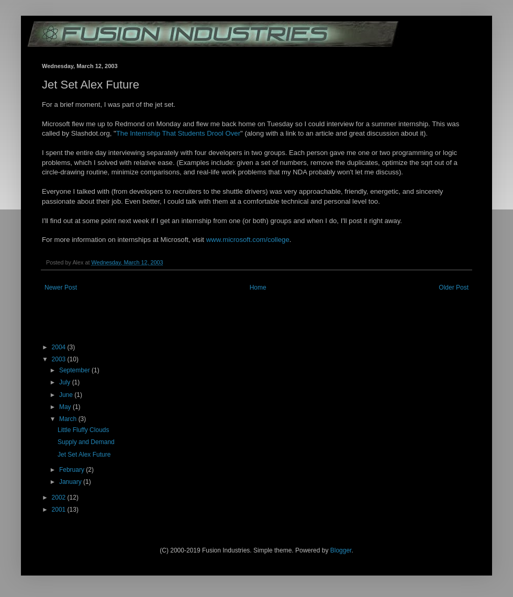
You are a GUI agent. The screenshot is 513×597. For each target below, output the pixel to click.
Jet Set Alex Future (84, 454)
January (71, 481)
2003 (60, 359)
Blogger (341, 550)
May (66, 407)
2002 (60, 497)
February (72, 469)
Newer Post (60, 287)
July (65, 382)
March (69, 419)
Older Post (454, 287)
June (66, 395)
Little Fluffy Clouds (83, 430)
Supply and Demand (86, 442)
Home (258, 287)
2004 (60, 347)
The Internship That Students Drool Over (178, 133)
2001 (60, 509)
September (75, 370)
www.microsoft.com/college (247, 240)
